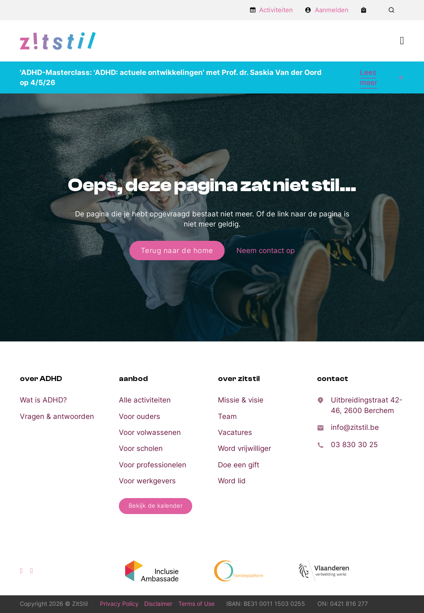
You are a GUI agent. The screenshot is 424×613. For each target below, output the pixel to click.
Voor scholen (141, 448)
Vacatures (235, 432)
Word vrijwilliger (244, 448)
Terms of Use (196, 603)
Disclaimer (158, 603)
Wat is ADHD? (43, 400)
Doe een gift (238, 465)
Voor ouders (139, 416)
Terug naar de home (177, 250)
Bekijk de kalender (155, 505)
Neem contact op (265, 250)
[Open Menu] (402, 40)
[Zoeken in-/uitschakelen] (391, 10)
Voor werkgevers (147, 481)
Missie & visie (240, 400)
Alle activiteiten (145, 400)
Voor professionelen (152, 465)
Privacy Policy (119, 603)
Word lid (232, 481)
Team (227, 416)
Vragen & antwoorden (57, 416)
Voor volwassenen (150, 432)
